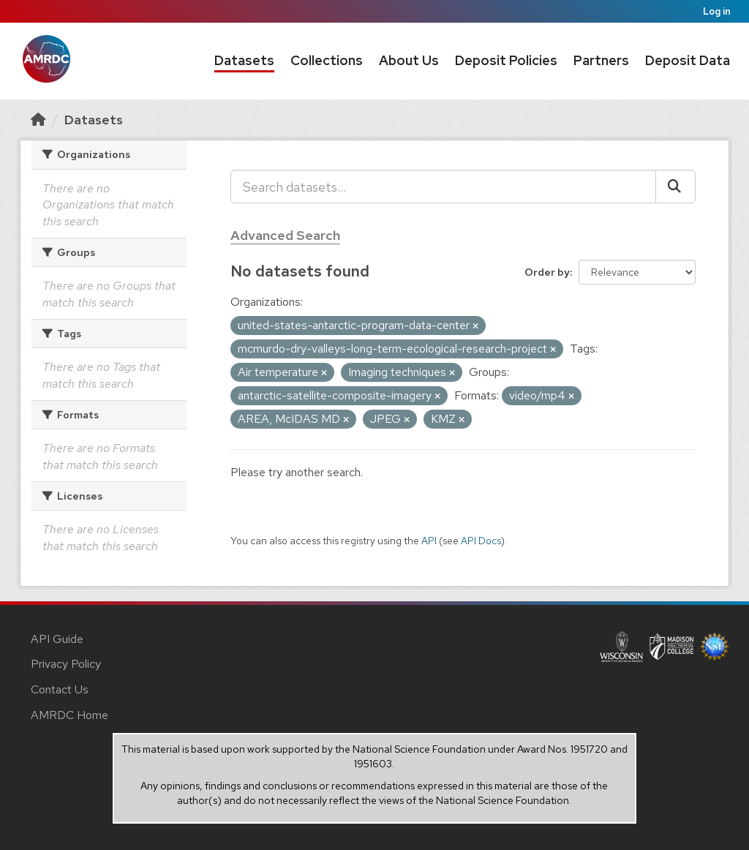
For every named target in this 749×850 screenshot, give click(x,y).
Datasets (244, 60)
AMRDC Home (69, 715)
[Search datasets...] (443, 186)
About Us (409, 60)
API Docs (481, 540)
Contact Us (60, 689)
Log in (717, 11)
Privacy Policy (66, 664)
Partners (601, 60)
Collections (326, 60)
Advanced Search (285, 235)
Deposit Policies (506, 60)
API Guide (57, 639)
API (429, 540)
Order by (547, 272)
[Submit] (675, 186)
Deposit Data (687, 60)
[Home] (38, 119)
